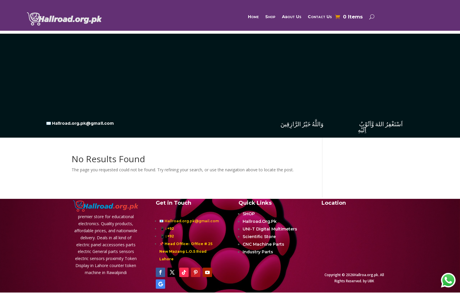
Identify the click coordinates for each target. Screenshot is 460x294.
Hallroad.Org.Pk (260, 221)
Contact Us (320, 17)
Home (253, 17)
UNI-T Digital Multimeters (270, 229)
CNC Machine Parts (263, 244)
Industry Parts (258, 251)
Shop (270, 17)
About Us (291, 17)
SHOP (249, 213)
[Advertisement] (230, 75)
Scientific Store (259, 236)
